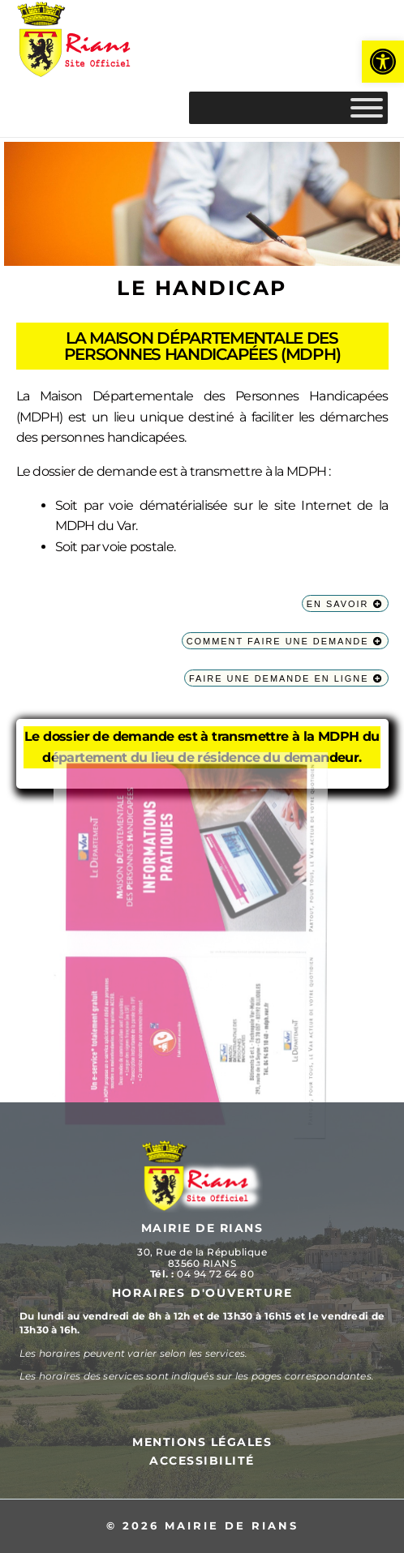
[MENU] (366, 108)
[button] (383, 62)
